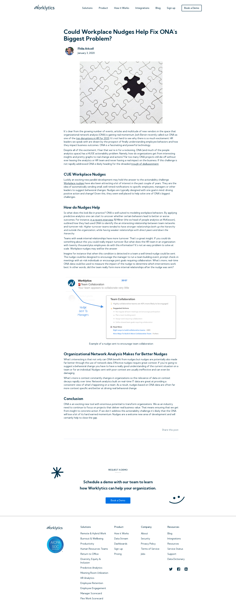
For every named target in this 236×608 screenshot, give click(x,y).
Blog (158, 8)
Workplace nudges (74, 183)
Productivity (87, 543)
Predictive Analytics (91, 567)
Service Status (175, 548)
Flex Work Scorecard (91, 598)
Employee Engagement (93, 588)
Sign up (171, 8)
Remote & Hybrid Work (93, 533)
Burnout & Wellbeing (91, 538)
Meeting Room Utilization (94, 572)
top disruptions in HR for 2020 (92, 138)
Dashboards (120, 543)
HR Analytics (87, 578)
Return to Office (89, 553)
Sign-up (118, 548)
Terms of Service (150, 548)
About (144, 533)
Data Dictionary (176, 559)
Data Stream (121, 538)
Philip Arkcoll (86, 48)
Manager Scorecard (91, 593)
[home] (44, 6)
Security (145, 538)
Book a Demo (191, 8)
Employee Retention (91, 583)
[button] (87, 7)
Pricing (118, 553)
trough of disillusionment (145, 163)
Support (171, 553)
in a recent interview (101, 219)
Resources (173, 543)
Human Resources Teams (94, 548)
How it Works (121, 533)
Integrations (142, 8)
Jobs (143, 553)
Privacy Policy (148, 543)
